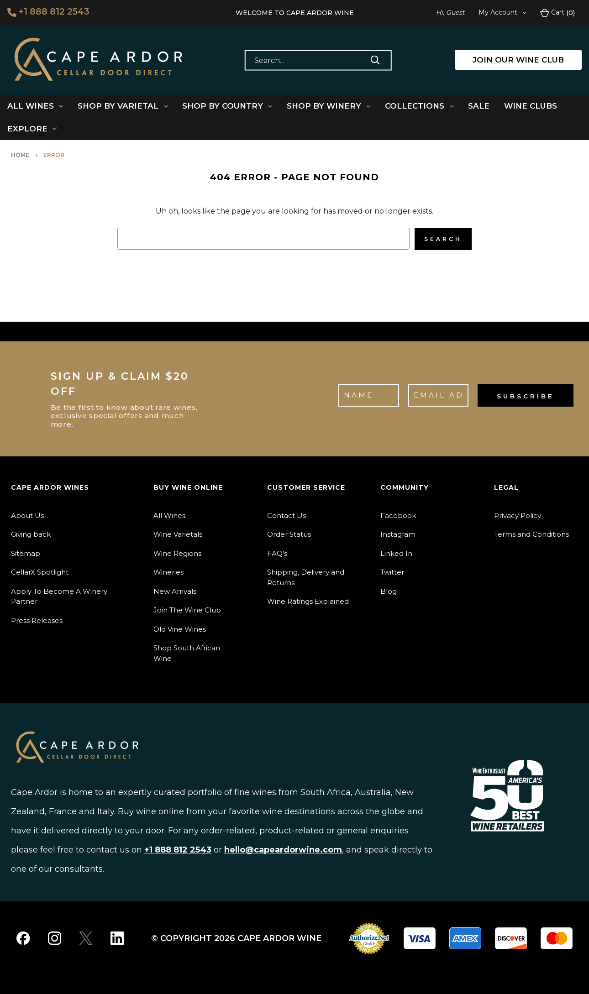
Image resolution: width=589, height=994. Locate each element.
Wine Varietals (177, 533)
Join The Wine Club (187, 609)
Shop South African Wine (186, 652)
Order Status (289, 533)
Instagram (397, 533)
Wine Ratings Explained (308, 600)
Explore (32, 128)
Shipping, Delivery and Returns (305, 576)
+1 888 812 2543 (49, 11)
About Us (27, 514)
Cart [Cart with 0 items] (557, 12)
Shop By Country (227, 105)
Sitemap (25, 552)
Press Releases (37, 619)
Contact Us (286, 514)
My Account (502, 12)
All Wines (35, 105)
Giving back (31, 533)
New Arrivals (174, 590)
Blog (388, 590)
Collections (419, 105)
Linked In (396, 552)
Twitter (392, 571)
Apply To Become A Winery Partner (59, 595)
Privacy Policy (517, 514)
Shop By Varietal (123, 105)
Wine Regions (177, 552)
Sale (478, 105)
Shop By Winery (328, 105)
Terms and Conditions (531, 533)
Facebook (398, 514)
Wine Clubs (530, 105)
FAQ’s (277, 552)
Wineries (168, 571)
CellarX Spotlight (39, 571)
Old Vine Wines (179, 628)
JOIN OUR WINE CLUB (518, 59)
